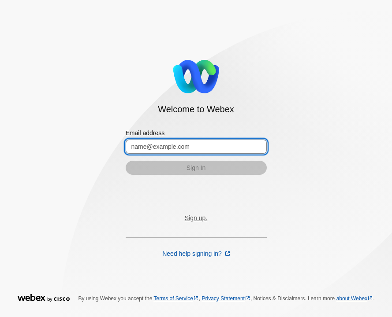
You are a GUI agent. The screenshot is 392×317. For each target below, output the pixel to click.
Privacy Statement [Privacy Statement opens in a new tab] (223, 298)
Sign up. (196, 217)
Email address (145, 132)
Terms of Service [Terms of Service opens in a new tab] (173, 298)
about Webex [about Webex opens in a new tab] (352, 298)
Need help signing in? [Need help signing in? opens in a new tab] (193, 253)
